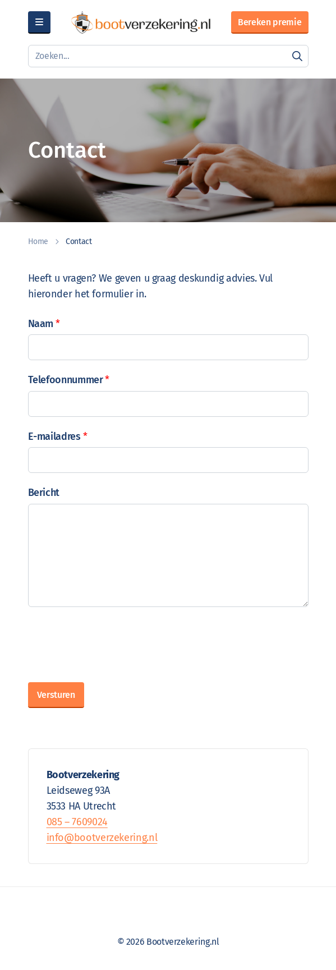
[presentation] (113, 642)
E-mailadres (58, 436)
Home (38, 241)
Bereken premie (270, 22)
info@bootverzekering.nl (102, 837)
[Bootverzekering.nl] (140, 22)
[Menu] (39, 22)
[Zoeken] (297, 56)
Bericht (43, 492)
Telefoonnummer (69, 380)
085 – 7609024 (77, 822)
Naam (44, 324)
